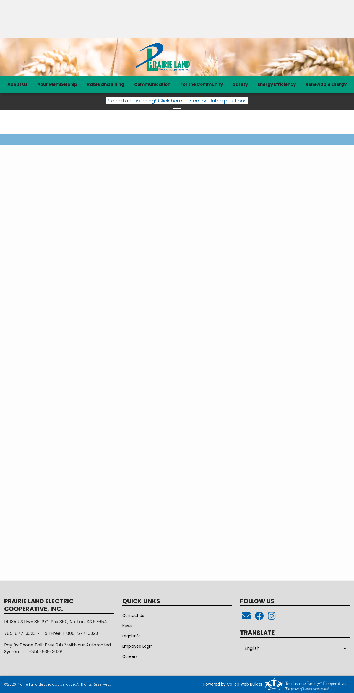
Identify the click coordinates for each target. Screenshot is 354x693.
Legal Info (131, 636)
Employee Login (137, 646)
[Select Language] (295, 648)
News (127, 625)
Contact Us (133, 615)
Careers (129, 656)
